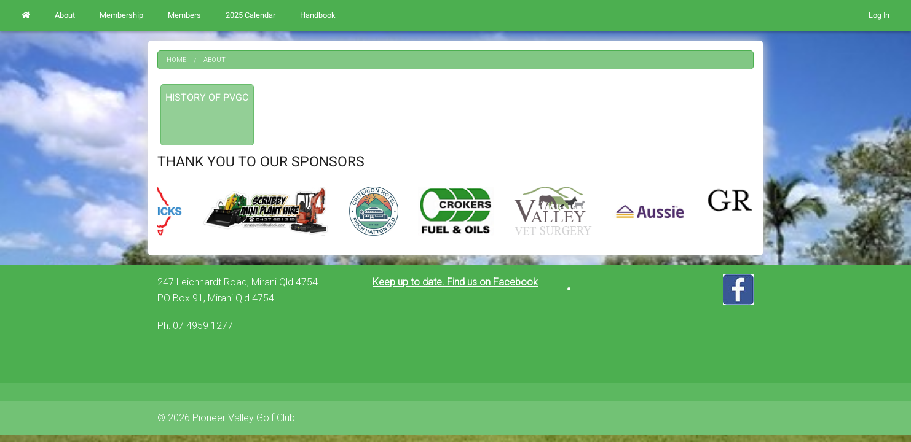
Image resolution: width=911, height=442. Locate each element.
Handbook (317, 15)
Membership (121, 15)
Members (184, 15)
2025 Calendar (250, 15)
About (65, 15)
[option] (455, 211)
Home (176, 60)
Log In (879, 15)
